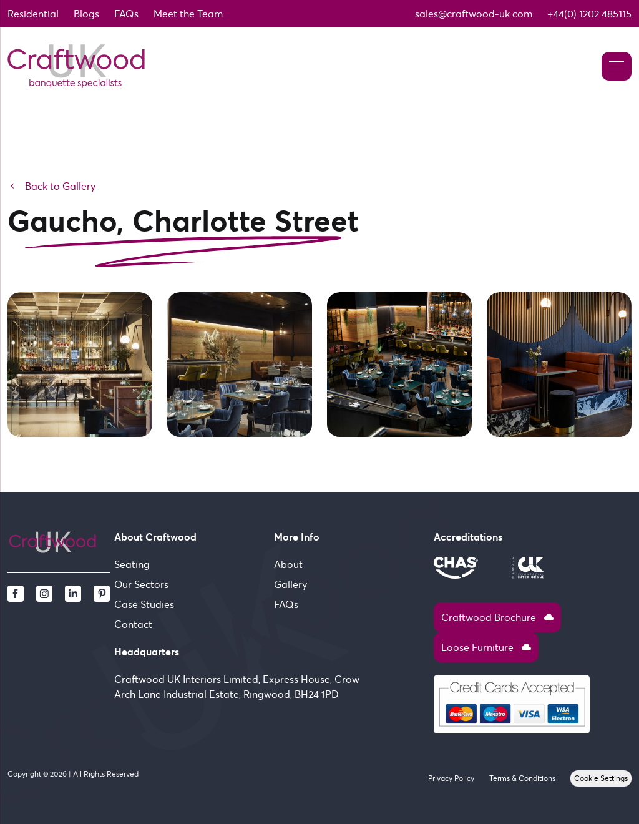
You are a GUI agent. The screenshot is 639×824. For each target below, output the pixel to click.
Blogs (86, 13)
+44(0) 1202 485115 (589, 13)
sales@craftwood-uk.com (473, 13)
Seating (132, 564)
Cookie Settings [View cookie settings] (601, 778)
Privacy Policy (451, 778)
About (288, 564)
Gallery (290, 584)
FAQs (126, 13)
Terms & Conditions (522, 778)
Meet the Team (188, 13)
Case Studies (144, 604)
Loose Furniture (486, 647)
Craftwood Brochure (497, 617)
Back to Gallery (51, 186)
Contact (133, 624)
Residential (33, 13)
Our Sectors (141, 584)
